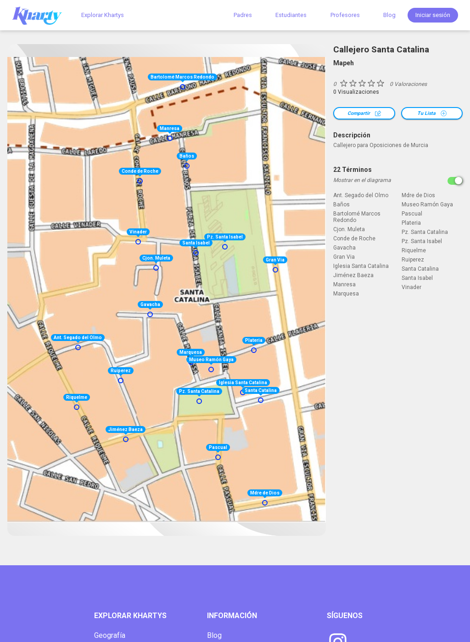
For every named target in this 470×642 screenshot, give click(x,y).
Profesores (345, 14)
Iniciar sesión (432, 14)
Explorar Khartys (102, 14)
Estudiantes (291, 14)
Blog (389, 14)
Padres (243, 14)
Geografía (109, 635)
